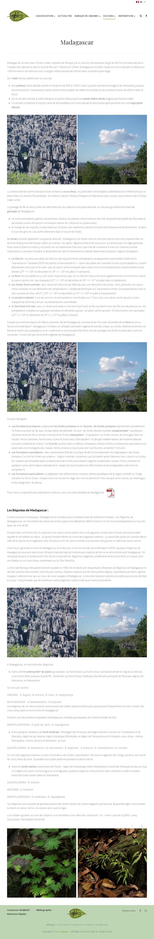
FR (139, 2)
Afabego (64, 931)
